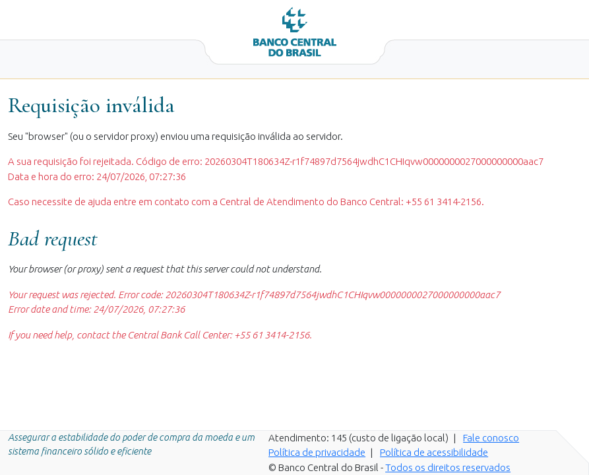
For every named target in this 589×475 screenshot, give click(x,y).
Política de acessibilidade (434, 452)
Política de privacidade (316, 452)
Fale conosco (491, 437)
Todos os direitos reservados (448, 467)
